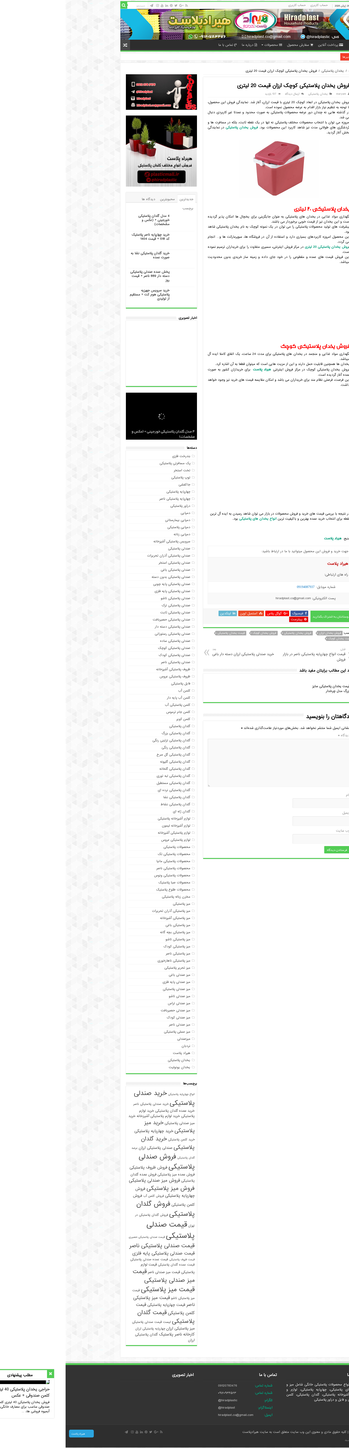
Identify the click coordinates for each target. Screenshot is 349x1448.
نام (282, 794)
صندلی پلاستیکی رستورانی (107, 633)
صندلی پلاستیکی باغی (110, 569)
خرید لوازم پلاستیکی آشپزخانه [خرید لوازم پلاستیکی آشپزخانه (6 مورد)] (92, 1116)
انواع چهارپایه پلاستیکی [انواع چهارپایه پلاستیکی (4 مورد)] (115, 1094)
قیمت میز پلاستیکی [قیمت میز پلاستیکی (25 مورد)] (102, 1289)
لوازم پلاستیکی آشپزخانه (108, 832)
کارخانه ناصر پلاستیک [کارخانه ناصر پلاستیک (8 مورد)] (111, 1334)
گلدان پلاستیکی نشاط (110, 804)
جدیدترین (121, 199)
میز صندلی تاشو (114, 996)
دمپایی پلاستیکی (113, 527)
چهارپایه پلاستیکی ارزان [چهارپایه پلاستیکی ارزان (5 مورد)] (85, 1328)
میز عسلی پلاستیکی (111, 1031)
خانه (286, 44)
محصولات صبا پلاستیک (109, 882)
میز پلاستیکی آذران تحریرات (105, 910)
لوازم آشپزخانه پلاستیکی (108, 818)
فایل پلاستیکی (115, 683)
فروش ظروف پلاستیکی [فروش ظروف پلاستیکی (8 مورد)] (83, 1167)
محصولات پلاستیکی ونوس (107, 875)
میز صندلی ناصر (114, 1024)
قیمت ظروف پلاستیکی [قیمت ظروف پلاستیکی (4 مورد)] (116, 1260)
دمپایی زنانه (116, 534)
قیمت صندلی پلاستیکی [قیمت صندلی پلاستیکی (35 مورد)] (105, 1230)
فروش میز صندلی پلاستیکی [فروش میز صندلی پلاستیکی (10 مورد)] (88, 1180)
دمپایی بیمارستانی (112, 520)
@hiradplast (160, 1407)
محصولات (207, 44)
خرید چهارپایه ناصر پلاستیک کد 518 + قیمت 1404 (243, 56)
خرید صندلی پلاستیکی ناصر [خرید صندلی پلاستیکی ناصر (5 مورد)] (85, 1104)
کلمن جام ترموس (113, 711)
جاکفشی (119, 484)
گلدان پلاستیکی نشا (111, 797)
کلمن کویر (118, 719)
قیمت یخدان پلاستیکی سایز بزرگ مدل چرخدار (265, 689)
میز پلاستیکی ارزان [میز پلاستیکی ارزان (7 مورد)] (115, 1328)
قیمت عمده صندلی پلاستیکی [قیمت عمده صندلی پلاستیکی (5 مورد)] (83, 1259)
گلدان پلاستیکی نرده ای (108, 790)
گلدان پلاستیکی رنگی (110, 747)
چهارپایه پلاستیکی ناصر (109, 498)
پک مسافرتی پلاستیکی (109, 463)
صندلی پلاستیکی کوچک (108, 648)
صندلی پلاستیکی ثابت (110, 612)
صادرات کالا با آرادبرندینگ (286, 1440)
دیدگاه (278, 735)
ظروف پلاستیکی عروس (109, 676)
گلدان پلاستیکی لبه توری (108, 775)
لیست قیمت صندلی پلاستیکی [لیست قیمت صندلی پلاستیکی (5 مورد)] (85, 1322)
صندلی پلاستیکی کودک (109, 655)
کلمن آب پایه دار (113, 697)
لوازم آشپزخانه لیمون (110, 825)
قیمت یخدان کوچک (274, 639)
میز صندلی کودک (113, 1017)
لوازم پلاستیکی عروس (110, 839)
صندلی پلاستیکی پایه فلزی (107, 591)
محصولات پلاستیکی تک (108, 854)
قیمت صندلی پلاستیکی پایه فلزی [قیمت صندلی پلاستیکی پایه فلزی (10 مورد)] (98, 1253)
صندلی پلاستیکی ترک (110, 605)
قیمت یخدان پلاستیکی (165, 633)
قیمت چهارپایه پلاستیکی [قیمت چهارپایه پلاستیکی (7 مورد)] (101, 1305)
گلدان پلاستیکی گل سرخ (108, 754)
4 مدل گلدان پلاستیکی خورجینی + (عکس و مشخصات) (88, 220)
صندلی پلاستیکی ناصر (110, 662)
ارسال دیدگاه (226, 94)
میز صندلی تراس (113, 1003)
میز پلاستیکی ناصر (112, 953)
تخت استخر (116, 470)
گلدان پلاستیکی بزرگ (110, 733)
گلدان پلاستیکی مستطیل (108, 783)
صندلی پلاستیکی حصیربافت (106, 619)
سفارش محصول (234, 44)
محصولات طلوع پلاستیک (108, 889)
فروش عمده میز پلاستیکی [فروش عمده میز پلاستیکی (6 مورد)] (110, 1174)
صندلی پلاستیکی (113, 548)
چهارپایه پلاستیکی (113, 491)
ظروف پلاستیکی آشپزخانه (108, 669)
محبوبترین (101, 199)
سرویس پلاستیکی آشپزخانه (106, 541)
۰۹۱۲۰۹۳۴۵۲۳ (161, 1393)
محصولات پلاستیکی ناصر (108, 868)
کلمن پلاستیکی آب (112, 704)
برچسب (122, 208)
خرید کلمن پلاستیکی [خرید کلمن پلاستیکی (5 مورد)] (115, 1139)
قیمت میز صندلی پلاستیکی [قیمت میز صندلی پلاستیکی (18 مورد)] (98, 1276)
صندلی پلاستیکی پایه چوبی (106, 584)
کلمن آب (119, 690)
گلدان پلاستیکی (114, 726)
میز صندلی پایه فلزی (111, 982)
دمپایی (120, 513)
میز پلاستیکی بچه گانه (109, 932)
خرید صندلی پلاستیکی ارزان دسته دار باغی (179, 652)
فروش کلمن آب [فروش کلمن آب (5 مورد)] (88, 1196)
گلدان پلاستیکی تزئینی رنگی (106, 740)
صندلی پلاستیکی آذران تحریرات (103, 555)
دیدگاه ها (83, 199)
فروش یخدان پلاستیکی (232, 633)
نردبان (120, 1045)
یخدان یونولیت (114, 1067)
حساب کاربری (253, 5)
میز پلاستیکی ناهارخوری (108, 960)
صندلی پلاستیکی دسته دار (107, 626)
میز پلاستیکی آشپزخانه (109, 918)
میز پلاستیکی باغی (112, 925)
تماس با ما (162, 44)
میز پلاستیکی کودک (111, 946)
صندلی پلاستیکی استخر (109, 562)
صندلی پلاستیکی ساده (109, 640)
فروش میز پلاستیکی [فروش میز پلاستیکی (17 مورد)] (105, 1188)
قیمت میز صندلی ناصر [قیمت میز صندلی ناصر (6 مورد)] (98, 1272)
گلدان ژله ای (116, 811)
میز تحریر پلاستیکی (112, 967)
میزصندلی (118, 1038)
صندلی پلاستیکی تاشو (110, 598)
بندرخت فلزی (116, 456)
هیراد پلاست (116, 1053)
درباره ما (183, 44)
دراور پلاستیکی (115, 505)
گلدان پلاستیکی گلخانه (109, 768)
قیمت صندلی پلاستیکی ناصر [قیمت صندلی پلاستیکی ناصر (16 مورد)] (96, 1245)
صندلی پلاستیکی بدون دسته (105, 576)
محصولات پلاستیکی (111, 846)
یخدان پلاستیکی (267, 70)
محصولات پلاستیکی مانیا (108, 861)
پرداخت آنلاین (264, 44)
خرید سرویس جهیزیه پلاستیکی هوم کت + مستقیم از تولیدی (84, 294)
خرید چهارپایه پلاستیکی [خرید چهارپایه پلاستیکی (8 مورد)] (88, 1131)
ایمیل (280, 812)
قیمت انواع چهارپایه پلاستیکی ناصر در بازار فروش (247, 654)
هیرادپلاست (185, 1431)
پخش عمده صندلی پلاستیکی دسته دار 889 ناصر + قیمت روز (84, 276)
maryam (275, 94)
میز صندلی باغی (114, 974)
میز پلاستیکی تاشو (112, 939)
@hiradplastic (162, 1400)
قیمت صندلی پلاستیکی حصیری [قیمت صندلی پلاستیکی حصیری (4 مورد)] (81, 1237)
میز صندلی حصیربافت (110, 1010)
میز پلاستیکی (116, 903)
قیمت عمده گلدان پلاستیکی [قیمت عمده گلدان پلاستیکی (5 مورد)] (110, 1264)
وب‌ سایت (277, 830)
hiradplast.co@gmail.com (170, 1415)
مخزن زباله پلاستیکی (110, 896)
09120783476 (162, 1385)
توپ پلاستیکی (115, 477)
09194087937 (240, 587)
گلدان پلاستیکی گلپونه (109, 761)
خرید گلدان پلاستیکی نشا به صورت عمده (84, 255)
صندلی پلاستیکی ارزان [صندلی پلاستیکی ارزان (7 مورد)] (90, 1148)
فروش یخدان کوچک (199, 633)
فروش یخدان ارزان (264, 633)
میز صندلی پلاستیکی (111, 989)
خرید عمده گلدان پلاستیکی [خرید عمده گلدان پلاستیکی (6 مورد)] (109, 1110)
